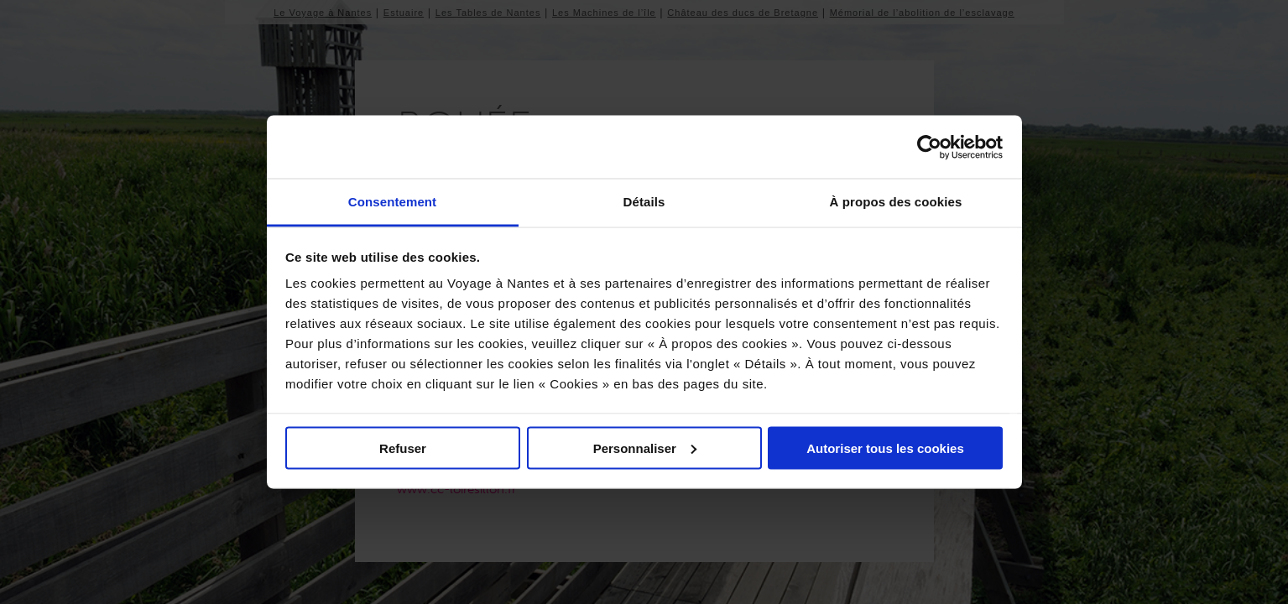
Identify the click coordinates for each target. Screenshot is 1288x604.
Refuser (402, 447)
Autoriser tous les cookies (885, 447)
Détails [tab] (644, 202)
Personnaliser (644, 447)
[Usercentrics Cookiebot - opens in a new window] (929, 146)
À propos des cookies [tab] (896, 202)
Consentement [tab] (392, 202)
